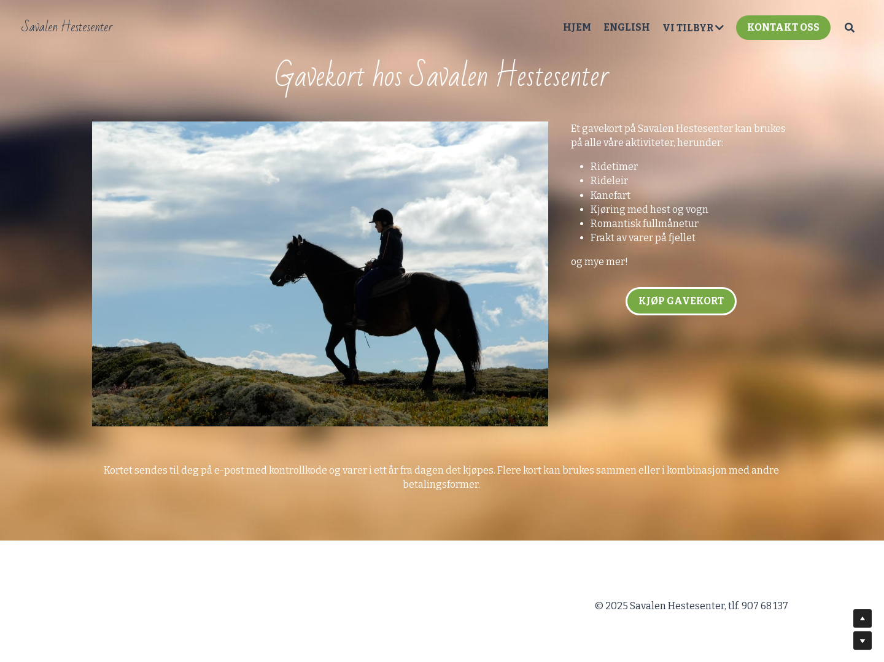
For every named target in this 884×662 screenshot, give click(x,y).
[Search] (849, 27)
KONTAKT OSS (783, 27)
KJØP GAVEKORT (681, 301)
